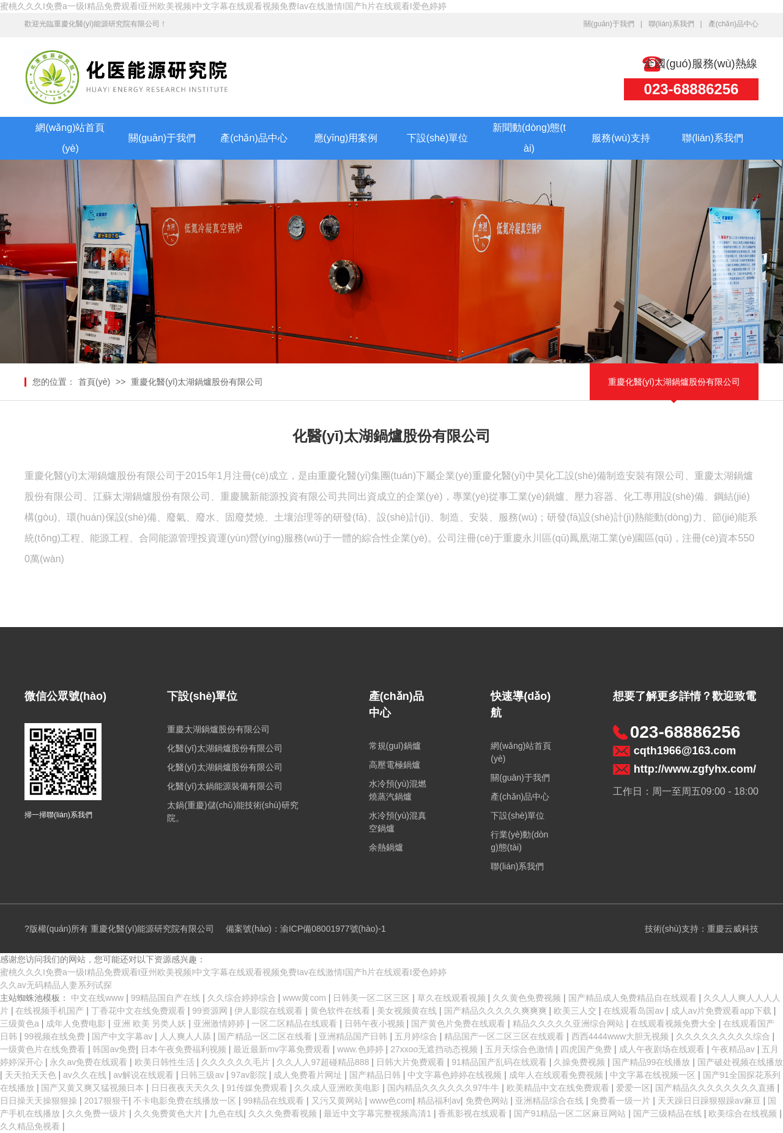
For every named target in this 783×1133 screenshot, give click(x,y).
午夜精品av (734, 1049)
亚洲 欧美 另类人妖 (151, 1023)
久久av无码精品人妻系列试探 (56, 985)
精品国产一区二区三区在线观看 (505, 1036)
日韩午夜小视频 (375, 1023)
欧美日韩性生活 (166, 1062)
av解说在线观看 (144, 1075)
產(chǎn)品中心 (733, 24)
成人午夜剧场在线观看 (663, 1049)
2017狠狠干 (106, 1100)
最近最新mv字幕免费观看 (283, 1049)
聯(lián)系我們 (671, 24)
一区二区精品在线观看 (295, 1023)
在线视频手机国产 (50, 1011)
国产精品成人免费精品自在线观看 (633, 998)
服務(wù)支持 (621, 138)
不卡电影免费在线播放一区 (186, 1100)
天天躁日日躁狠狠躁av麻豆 (710, 1100)
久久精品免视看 (31, 1126)
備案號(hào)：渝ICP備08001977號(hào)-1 (305, 929)
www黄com (305, 998)
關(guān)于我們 (609, 24)
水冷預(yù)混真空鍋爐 (397, 822)
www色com (391, 1100)
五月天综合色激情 (520, 1049)
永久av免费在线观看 (90, 1062)
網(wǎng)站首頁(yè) (70, 138)
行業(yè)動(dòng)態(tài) (519, 841)
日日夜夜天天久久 (186, 1088)
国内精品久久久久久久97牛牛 (444, 1088)
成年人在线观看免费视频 (557, 1075)
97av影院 (250, 1075)
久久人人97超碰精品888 (323, 1062)
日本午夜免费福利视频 (185, 1049)
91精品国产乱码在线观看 (500, 1062)
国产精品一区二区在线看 (266, 1036)
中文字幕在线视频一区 (654, 1075)
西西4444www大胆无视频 (621, 1036)
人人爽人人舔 (186, 1036)
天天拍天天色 (32, 1075)
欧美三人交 (576, 1011)
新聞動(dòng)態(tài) (529, 138)
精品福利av (439, 1100)
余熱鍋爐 (386, 847)
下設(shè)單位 (437, 138)
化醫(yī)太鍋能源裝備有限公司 (224, 786)
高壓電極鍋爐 (394, 765)
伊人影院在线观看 (269, 1011)
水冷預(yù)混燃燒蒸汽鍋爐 (397, 790)
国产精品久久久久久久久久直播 (716, 1088)
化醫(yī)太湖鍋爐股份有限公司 (224, 748)
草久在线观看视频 (452, 998)
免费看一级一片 (621, 1100)
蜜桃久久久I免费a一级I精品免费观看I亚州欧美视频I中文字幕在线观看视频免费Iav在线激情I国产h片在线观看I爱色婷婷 (223, 6)
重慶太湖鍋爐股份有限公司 (218, 729)
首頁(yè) (94, 382)
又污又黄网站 (338, 1100)
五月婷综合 (417, 1036)
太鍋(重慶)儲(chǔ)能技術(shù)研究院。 (232, 811)
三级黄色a (21, 1023)
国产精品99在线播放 (652, 1062)
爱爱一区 (633, 1088)
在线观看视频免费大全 (675, 1023)
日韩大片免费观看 (411, 1062)
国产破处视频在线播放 (740, 1062)
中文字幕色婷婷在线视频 (455, 1075)
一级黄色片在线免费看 (44, 1049)
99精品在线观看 (274, 1100)
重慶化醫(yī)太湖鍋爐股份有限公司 (197, 382)
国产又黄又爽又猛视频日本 (93, 1088)
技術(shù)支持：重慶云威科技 (702, 929)
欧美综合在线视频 (743, 1113)
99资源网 (210, 1011)
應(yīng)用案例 (346, 138)
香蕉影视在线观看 (473, 1113)
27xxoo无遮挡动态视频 (435, 1049)
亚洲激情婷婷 (220, 1023)
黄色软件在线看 (341, 1011)
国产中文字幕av (123, 1036)
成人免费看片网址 (308, 1075)
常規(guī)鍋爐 (395, 746)
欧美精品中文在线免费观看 (559, 1088)
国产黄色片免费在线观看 (459, 1023)
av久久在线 (86, 1075)
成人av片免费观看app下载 (722, 1011)
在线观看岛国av (634, 1011)
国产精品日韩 (376, 1075)
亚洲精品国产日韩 (354, 1036)
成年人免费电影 (77, 1023)
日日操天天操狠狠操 (40, 1100)
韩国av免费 (114, 1049)
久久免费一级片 (98, 1113)
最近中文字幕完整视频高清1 (379, 1113)
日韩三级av (203, 1075)
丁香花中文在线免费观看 (139, 1011)
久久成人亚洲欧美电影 (338, 1088)
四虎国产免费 (587, 1049)
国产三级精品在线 (668, 1113)
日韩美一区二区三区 (372, 998)
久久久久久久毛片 (236, 1062)
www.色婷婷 (361, 1049)
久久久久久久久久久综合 (724, 1036)
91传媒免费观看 (257, 1088)
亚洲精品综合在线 (550, 1100)
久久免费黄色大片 (169, 1113)
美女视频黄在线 (408, 1011)
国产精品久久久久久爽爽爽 (496, 1011)
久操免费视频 (580, 1062)
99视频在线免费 (55, 1036)
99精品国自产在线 (166, 998)
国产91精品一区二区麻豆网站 (571, 1113)
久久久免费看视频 (283, 1113)
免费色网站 (488, 1100)
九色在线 (226, 1113)
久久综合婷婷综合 (242, 998)
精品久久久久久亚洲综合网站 (569, 1023)
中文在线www (98, 998)
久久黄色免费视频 (527, 998)
